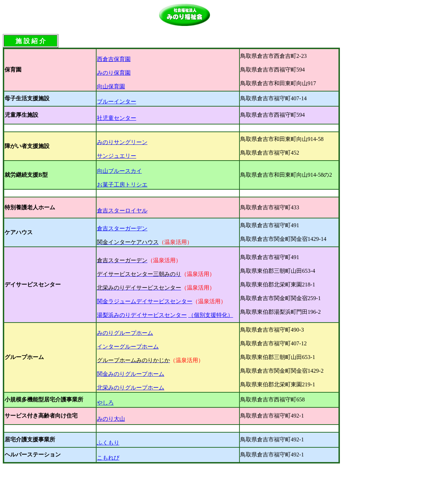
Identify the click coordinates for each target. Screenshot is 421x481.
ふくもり (108, 443)
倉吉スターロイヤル (122, 211)
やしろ (105, 403)
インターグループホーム (128, 347)
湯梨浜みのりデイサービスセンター (142, 315)
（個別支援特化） (210, 315)
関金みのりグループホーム (130, 374)
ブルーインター (116, 101)
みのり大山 (111, 419)
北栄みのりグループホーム (130, 388)
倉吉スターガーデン (122, 228)
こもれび (108, 458)
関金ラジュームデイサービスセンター (144, 301)
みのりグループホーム (125, 333)
